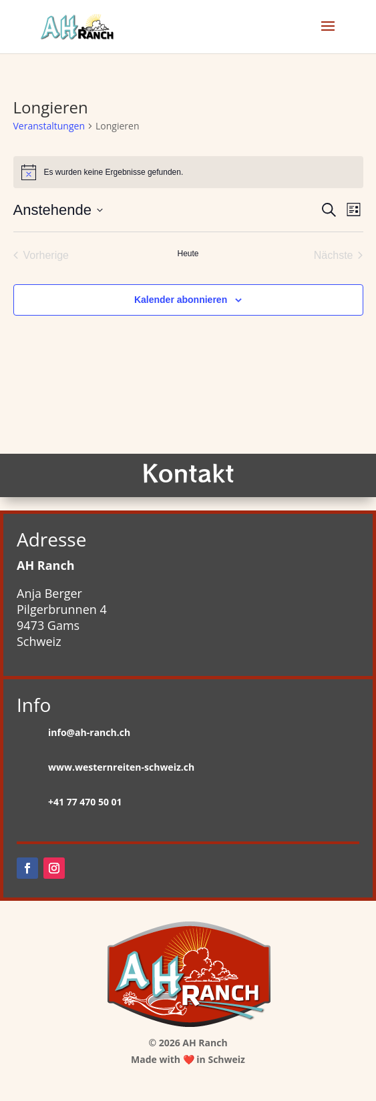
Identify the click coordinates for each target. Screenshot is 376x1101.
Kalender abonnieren (180, 299)
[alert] (188, 172)
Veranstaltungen (49, 125)
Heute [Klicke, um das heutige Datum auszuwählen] (187, 253)
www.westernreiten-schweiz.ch (121, 767)
